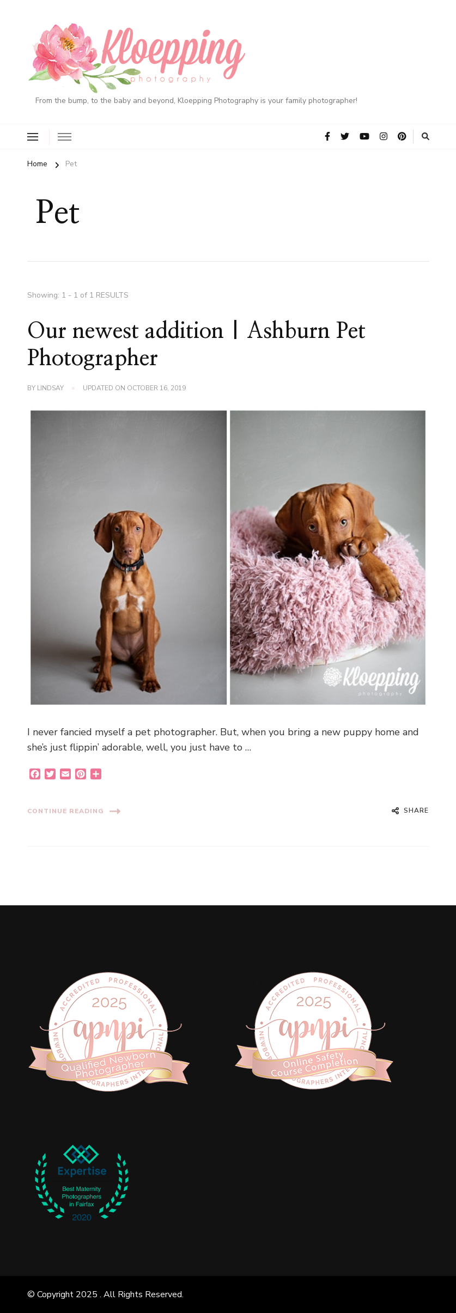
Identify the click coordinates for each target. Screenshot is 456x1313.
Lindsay (50, 388)
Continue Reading (73, 811)
